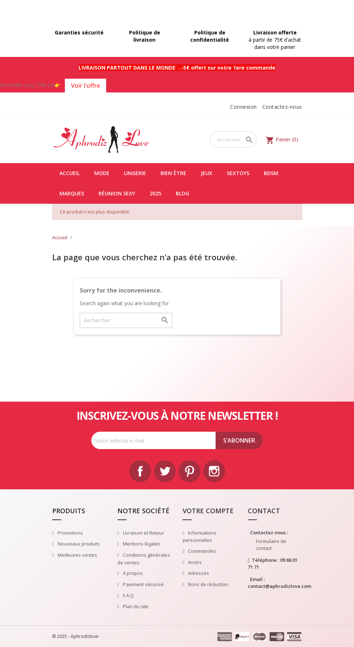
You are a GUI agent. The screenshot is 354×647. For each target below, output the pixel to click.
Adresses (198, 573)
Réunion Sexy (117, 193)
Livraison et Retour (143, 533)
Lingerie (135, 173)
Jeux (206, 173)
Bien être (173, 173)
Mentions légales (141, 543)
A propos (132, 573)
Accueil (69, 173)
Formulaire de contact (271, 544)
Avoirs (194, 562)
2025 (155, 193)
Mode (101, 173)
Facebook (140, 471)
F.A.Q (128, 595)
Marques (71, 193)
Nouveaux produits (78, 543)
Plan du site (135, 606)
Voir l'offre (85, 86)
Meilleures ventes (77, 555)
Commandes (201, 551)
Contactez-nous (282, 106)
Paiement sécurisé (143, 584)
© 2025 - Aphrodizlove (75, 636)
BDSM (271, 173)
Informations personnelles (200, 537)
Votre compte (208, 510)
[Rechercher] (233, 139)
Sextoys (238, 173)
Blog (182, 193)
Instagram (214, 471)
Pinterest (189, 471)
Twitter (165, 471)
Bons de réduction (207, 584)
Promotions (70, 533)
